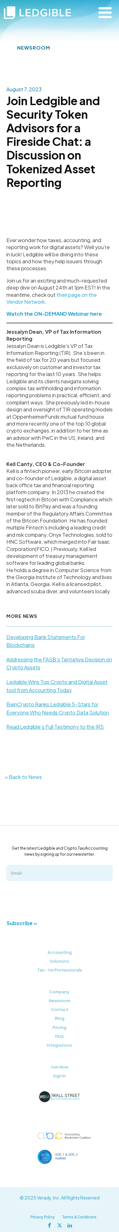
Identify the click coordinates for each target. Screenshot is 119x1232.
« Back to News (23, 777)
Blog (59, 1018)
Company (59, 992)
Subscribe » (22, 923)
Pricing (59, 1027)
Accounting (60, 952)
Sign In (59, 1076)
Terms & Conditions (79, 1217)
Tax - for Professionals (59, 970)
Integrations (59, 1045)
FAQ (59, 1036)
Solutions (59, 961)
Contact (59, 1009)
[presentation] (54, 900)
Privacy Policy (42, 1217)
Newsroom (59, 1000)
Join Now (60, 1067)
